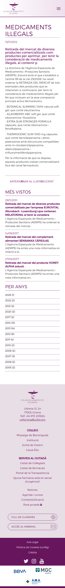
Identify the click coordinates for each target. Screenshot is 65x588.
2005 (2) (10, 367)
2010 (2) (9, 345)
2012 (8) (9, 334)
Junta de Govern (32, 444)
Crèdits (32, 552)
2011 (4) (9, 339)
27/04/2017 (12, 258)
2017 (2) (9, 317)
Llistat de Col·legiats (32, 463)
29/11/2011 (11, 200)
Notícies (32, 489)
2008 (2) (10, 350)
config (44, 547)
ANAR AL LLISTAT (31, 181)
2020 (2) (10, 311)
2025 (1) (9, 294)
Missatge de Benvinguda (32, 435)
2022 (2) (10, 300)
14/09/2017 (12, 233)
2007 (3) (10, 356)
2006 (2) (10, 361)
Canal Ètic (32, 449)
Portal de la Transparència (32, 472)
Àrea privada (32, 504)
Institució (32, 440)
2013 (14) (10, 328)
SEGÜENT (48, 181)
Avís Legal (32, 542)
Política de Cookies (27, 547)
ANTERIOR (15, 181)
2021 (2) (9, 306)
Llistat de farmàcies (32, 468)
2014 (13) (10, 322)
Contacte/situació (32, 499)
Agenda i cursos (32, 494)
